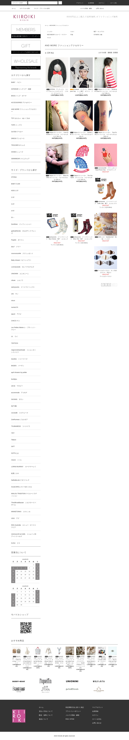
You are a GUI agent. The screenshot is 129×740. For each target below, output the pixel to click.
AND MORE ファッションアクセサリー (59, 25)
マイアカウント (97, 707)
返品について (43, 719)
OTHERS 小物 (98, 34)
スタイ (72, 31)
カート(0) (112, 3)
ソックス (49, 31)
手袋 (71, 34)
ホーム (14, 8)
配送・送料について (46, 715)
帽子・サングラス (99, 31)
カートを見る (96, 719)
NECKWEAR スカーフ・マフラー (57, 34)
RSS (67, 719)
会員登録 (90, 3)
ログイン (100, 3)
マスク (49, 37)
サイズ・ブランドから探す (41, 8)
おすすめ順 (102, 52)
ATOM (72, 719)
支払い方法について (46, 711)
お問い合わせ (98, 8)
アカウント (79, 3)
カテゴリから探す (23, 8)
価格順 (110, 52)
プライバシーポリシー (73, 711)
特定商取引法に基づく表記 (75, 707)
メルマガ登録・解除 (84, 8)
